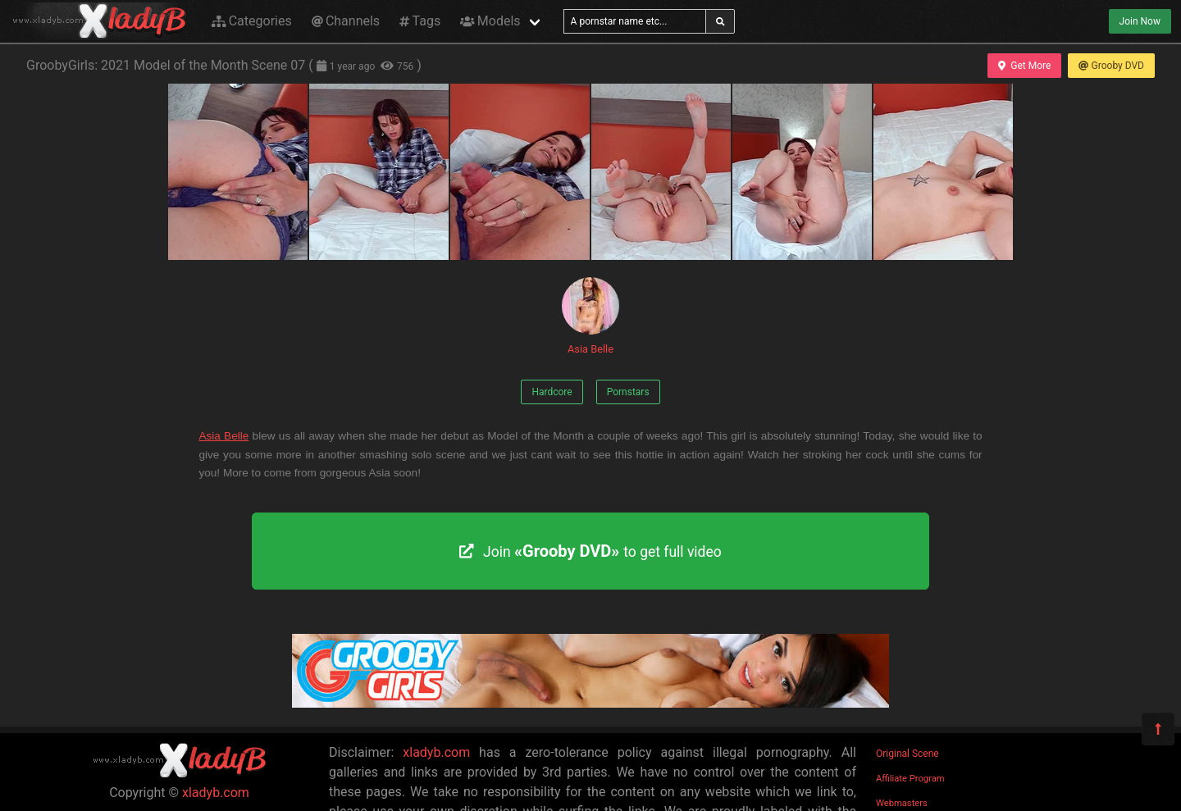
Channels (346, 21)
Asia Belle (590, 316)
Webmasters (902, 803)
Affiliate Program (910, 778)
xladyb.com (215, 792)
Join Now (1139, 21)
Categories (252, 21)
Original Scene (907, 753)
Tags (419, 21)
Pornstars (628, 392)
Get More (1024, 65)
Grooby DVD (1111, 65)
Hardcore (551, 392)
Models (490, 21)
